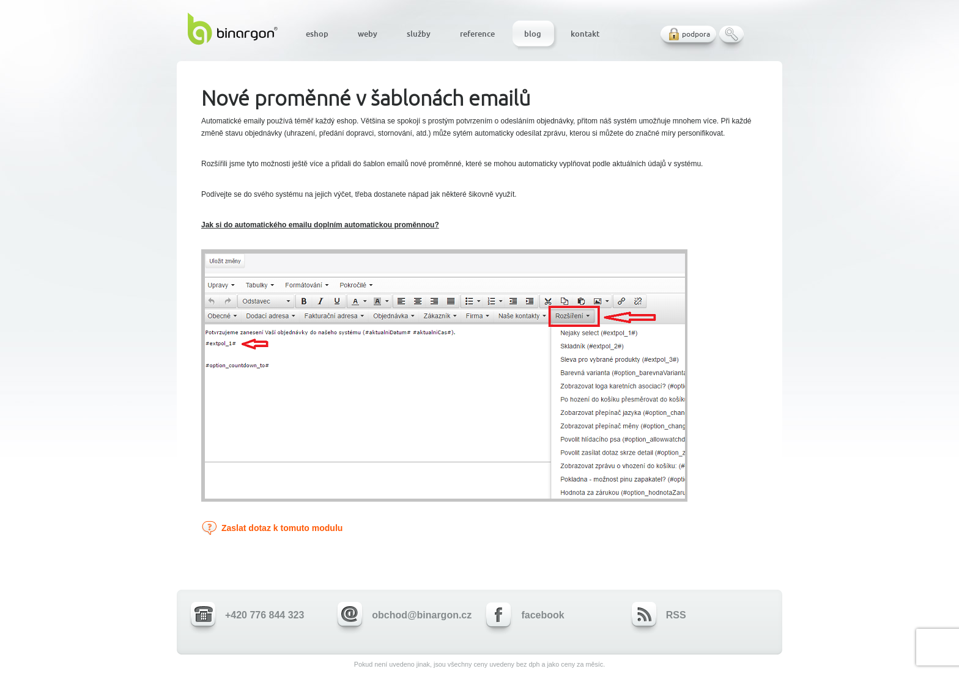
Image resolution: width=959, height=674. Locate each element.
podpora (696, 33)
